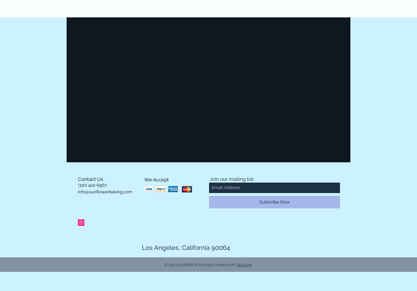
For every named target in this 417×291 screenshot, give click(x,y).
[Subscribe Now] (274, 202)
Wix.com (244, 265)
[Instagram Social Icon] (81, 222)
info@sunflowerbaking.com (105, 191)
